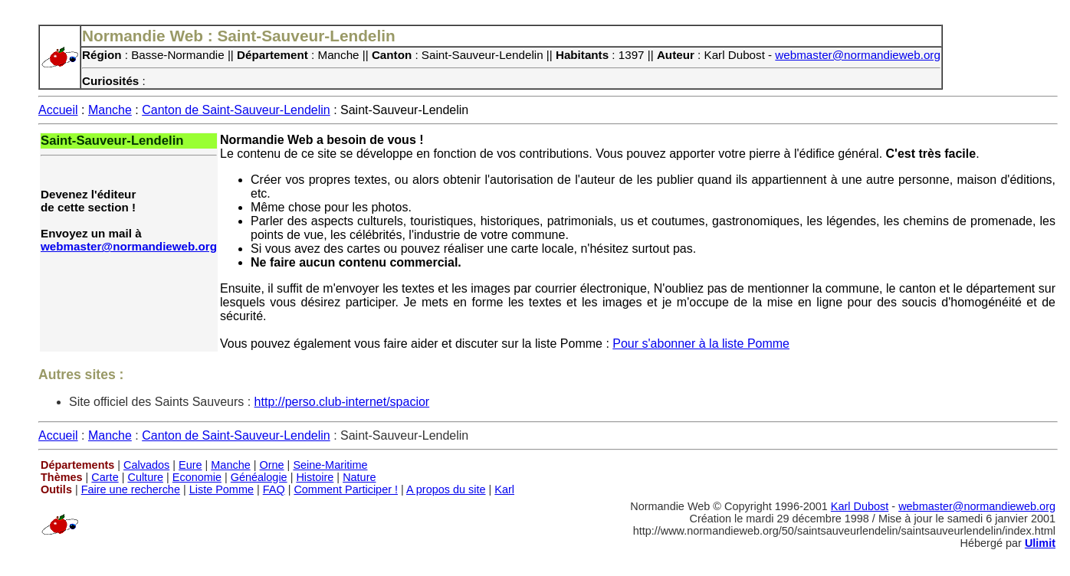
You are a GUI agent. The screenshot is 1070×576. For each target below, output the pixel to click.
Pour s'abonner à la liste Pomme (700, 343)
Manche (110, 109)
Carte (104, 477)
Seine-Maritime (330, 465)
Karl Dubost (859, 506)
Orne (272, 465)
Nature (359, 477)
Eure (190, 465)
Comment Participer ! (346, 489)
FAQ (274, 489)
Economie (197, 477)
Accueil (58, 109)
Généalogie (259, 477)
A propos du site (446, 489)
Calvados (146, 465)
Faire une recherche (130, 489)
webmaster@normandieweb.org (857, 54)
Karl (504, 489)
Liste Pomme (221, 489)
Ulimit (1040, 543)
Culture (145, 477)
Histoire (314, 477)
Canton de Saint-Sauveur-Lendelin (236, 109)
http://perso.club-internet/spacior (342, 401)
